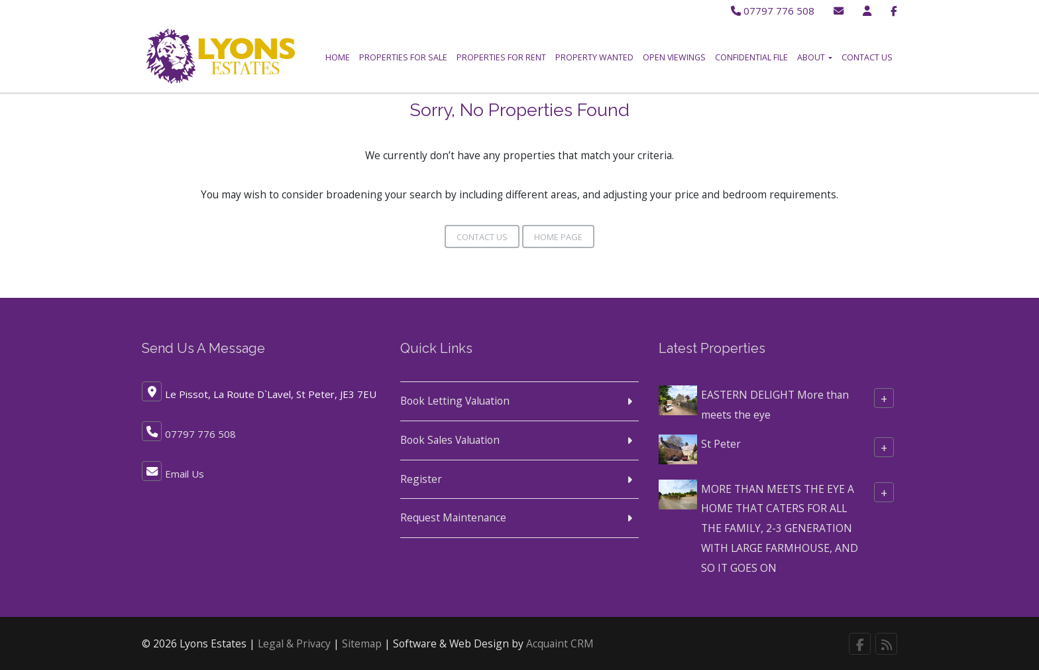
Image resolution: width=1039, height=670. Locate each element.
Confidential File (751, 57)
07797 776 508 (771, 10)
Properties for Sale (403, 57)
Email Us (184, 471)
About (814, 57)
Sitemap (362, 641)
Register (421, 476)
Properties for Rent (501, 57)
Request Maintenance (453, 514)
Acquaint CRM (560, 641)
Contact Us (867, 57)
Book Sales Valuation (450, 437)
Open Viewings (674, 57)
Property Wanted (594, 57)
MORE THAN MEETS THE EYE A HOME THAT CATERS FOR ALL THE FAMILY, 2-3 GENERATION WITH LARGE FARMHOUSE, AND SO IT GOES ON (779, 525)
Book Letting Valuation (455, 398)
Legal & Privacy (294, 641)
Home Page (558, 234)
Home (337, 57)
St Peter (721, 440)
